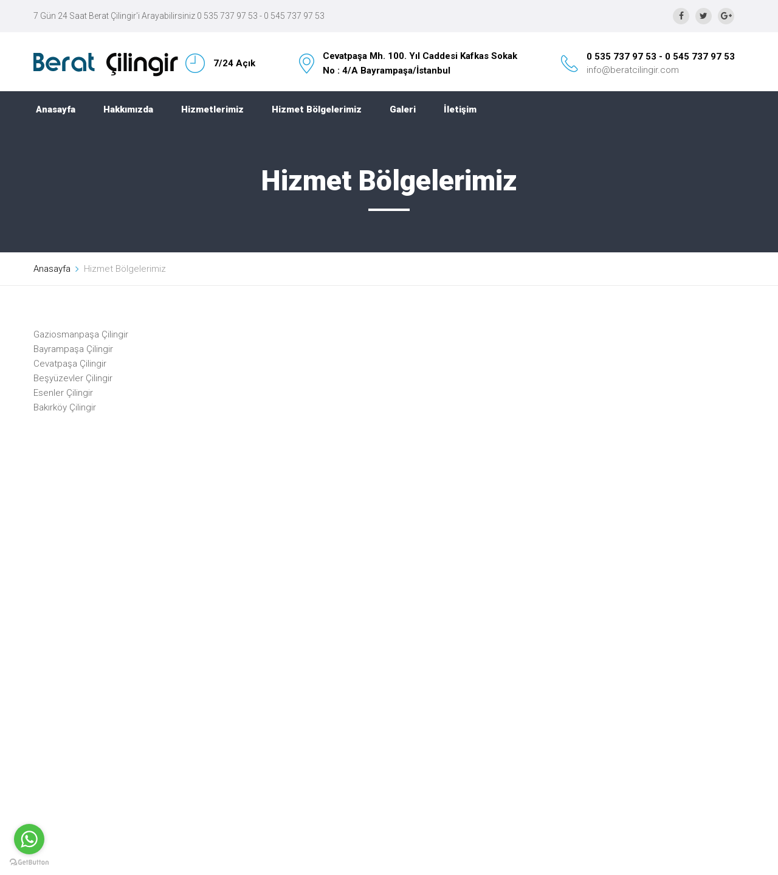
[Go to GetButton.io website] (29, 862)
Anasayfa (55, 109)
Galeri (403, 109)
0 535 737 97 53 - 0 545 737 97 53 (661, 56)
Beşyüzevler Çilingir (72, 378)
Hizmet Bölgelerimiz (317, 109)
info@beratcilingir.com (633, 69)
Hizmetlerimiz (212, 109)
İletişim (460, 109)
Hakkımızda (128, 109)
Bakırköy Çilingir (64, 407)
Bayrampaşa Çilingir (73, 349)
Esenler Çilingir (63, 392)
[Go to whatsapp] (29, 839)
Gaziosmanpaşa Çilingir (80, 334)
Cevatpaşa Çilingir (69, 363)
